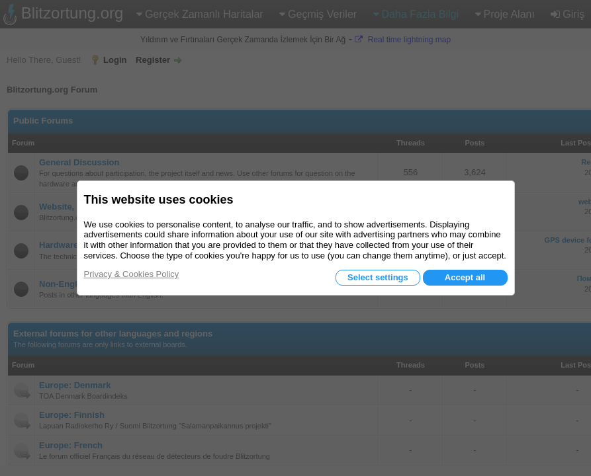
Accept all (465, 277)
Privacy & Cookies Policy (131, 274)
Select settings (377, 277)
